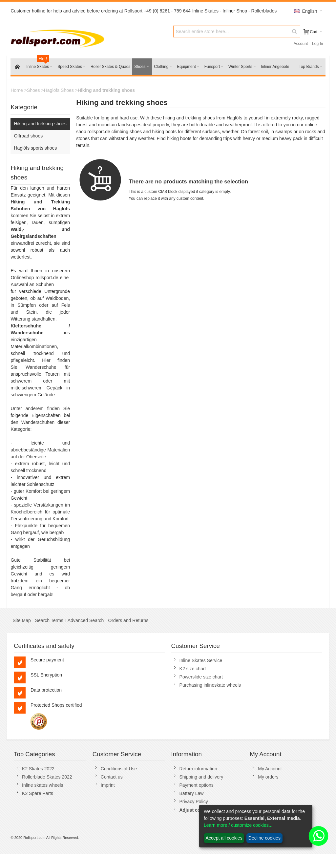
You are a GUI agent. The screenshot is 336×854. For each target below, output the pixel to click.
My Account (270, 768)
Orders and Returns (128, 620)
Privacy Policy (193, 801)
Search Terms (49, 620)
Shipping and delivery (201, 777)
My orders (268, 777)
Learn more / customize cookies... (238, 825)
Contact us (112, 777)
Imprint (108, 785)
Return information (198, 768)
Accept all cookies (224, 838)
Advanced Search (86, 620)
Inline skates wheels (42, 785)
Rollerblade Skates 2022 (47, 777)
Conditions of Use (119, 768)
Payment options (196, 785)
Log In (317, 43)
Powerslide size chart (201, 676)
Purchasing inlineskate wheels (210, 685)
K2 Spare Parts (37, 793)
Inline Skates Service (200, 660)
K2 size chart (192, 668)
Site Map (21, 620)
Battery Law (191, 793)
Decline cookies (264, 838)
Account (301, 43)
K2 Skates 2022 (38, 768)
